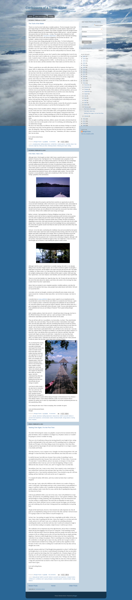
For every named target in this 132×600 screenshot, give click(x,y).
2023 (84, 61)
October (86, 89)
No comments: (52, 574)
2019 (84, 69)
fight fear (36, 145)
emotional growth (57, 579)
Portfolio (51, 16)
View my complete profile (87, 133)
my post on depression (49, 35)
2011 (84, 121)
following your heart (62, 145)
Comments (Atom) (40, 589)
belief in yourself (64, 416)
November (87, 87)
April (85, 102)
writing (69, 145)
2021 (84, 65)
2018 (84, 72)
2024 (84, 58)
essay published (42, 299)
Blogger (75, 595)
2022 (84, 63)
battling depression (45, 144)
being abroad (36, 577)
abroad (34, 416)
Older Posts (73, 586)
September (87, 91)
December (87, 85)
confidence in (32, 579)
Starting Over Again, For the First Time (41, 427)
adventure (39, 416)
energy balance (67, 417)
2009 (84, 125)
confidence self (40, 579)
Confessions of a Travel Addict (46, 7)
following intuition (52, 145)
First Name (84, 31)
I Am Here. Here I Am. (36, 154)
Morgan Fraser (87, 131)
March (86, 104)
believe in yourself (53, 577)
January (86, 116)
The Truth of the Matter (36, 23)
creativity (68, 144)
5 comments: (52, 413)
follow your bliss (43, 145)
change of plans (71, 577)
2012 (84, 118)
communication (46, 417)
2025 (84, 56)
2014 (84, 80)
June (85, 98)
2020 (84, 67)
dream (72, 144)
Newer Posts (33, 586)
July (85, 96)
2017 (84, 74)
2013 (84, 83)
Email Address (92, 26)
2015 (84, 78)
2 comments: (52, 141)
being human (56, 416)
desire (51, 417)
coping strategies (48, 579)
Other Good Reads (40, 16)
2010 (84, 123)
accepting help (36, 144)
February (86, 107)
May (85, 100)
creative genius (61, 144)
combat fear (54, 144)
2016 (84, 76)
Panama (34, 419)
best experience (37, 417)
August (86, 93)
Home (30, 16)
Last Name (84, 36)
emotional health (58, 417)
